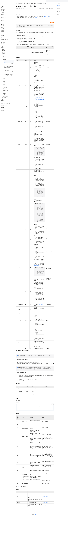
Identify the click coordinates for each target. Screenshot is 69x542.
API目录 (32, 6)
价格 (48, 19)
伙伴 (27, 1)
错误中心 (19, 489)
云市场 (24, 1)
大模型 (10, 1)
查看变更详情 (45, 497)
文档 (55, 1)
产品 (13, 1)
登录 (66, 1)
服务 (29, 1)
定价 (21, 1)
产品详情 (47, 11)
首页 (16, 6)
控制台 (60, 1)
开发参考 (24, 6)
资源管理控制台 (40, 307)
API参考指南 (28, 6)
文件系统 (35, 6)
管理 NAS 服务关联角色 (44, 22)
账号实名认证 (37, 20)
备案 (57, 1)
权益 (19, 1)
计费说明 (45, 19)
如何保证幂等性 (36, 268)
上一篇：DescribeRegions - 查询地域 (22, 513)
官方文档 (2, 4)
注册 (62, 1)
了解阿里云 (33, 1)
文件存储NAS (7, 4)
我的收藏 (51, 11)
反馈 (36, 518)
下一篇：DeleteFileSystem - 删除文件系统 (47, 513)
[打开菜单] (1, 1)
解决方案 (16, 1)
